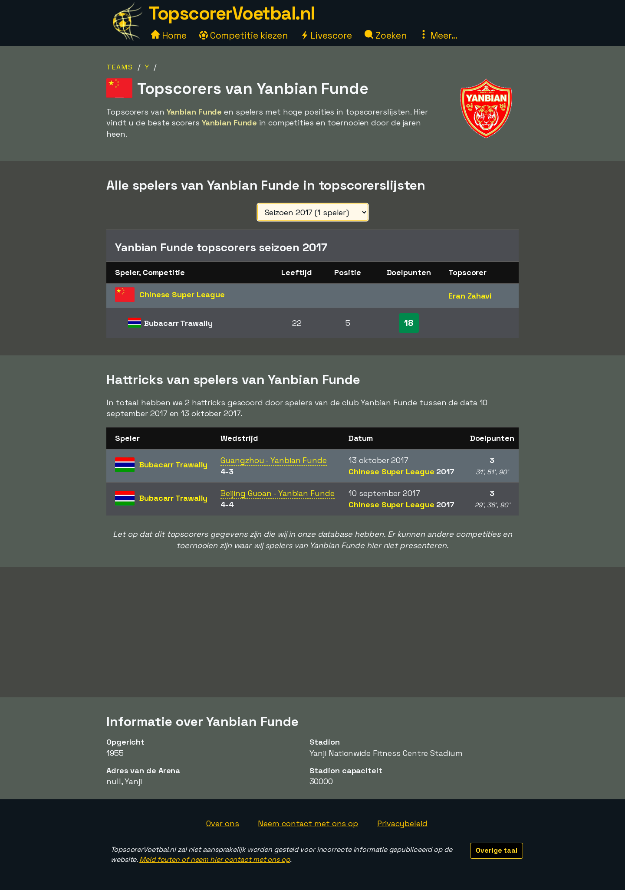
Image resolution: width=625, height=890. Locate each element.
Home (169, 35)
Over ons (222, 823)
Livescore (326, 35)
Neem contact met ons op (308, 823)
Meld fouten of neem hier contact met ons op (214, 859)
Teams (119, 67)
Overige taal (496, 850)
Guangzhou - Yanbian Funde (273, 460)
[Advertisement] (312, 632)
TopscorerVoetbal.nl (232, 13)
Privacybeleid (402, 823)
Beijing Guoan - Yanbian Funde (277, 493)
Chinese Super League (401, 471)
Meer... (438, 35)
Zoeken (386, 35)
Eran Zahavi (470, 296)
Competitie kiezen (243, 35)
